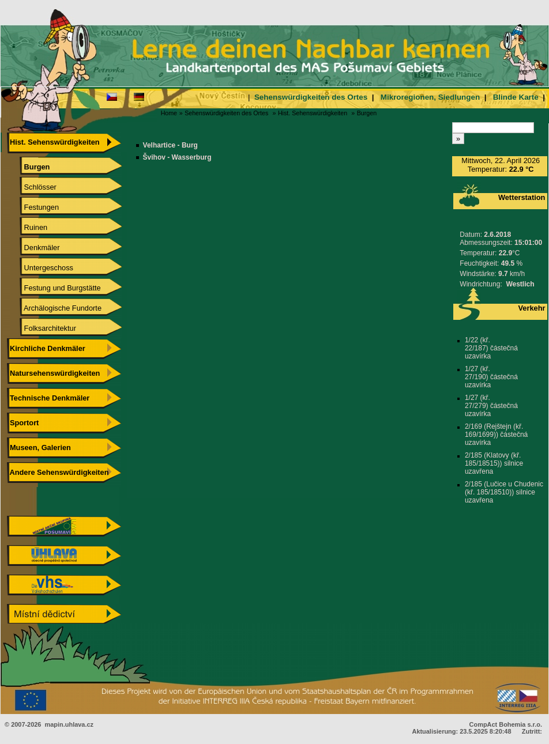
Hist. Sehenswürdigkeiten (312, 112)
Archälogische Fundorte (54, 308)
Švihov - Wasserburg (177, 157)
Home (169, 112)
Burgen (367, 112)
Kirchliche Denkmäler (46, 348)
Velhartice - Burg (170, 145)
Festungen (33, 207)
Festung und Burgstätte (53, 288)
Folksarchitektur (41, 328)
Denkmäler (33, 247)
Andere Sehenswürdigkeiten (57, 472)
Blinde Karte (516, 97)
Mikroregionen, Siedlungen (430, 97)
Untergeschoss (40, 267)
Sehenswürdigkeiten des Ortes (310, 97)
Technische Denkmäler (48, 398)
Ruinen (27, 227)
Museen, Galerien (39, 447)
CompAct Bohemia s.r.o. (505, 724)
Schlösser (32, 187)
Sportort (23, 422)
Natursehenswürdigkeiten (53, 373)
